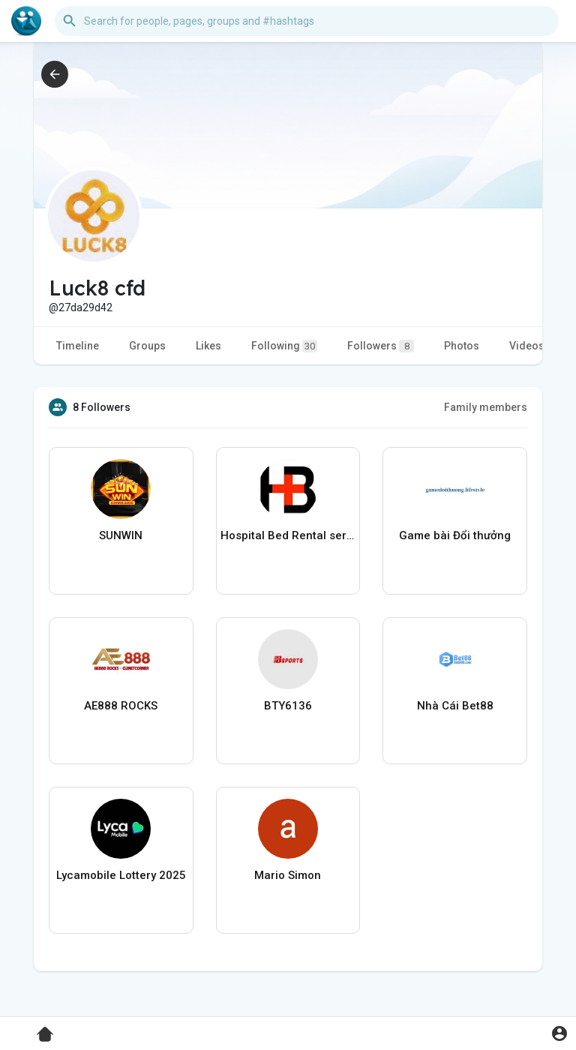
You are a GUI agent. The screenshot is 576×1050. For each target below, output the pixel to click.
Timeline (77, 346)
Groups (147, 346)
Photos (461, 346)
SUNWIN (120, 535)
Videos (526, 346)
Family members (485, 407)
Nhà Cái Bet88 (455, 705)
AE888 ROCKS (121, 705)
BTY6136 (288, 705)
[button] (307, 21)
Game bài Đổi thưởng (455, 535)
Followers (380, 346)
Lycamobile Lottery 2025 (121, 875)
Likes (208, 346)
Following (284, 346)
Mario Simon (287, 875)
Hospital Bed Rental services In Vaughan (288, 535)
